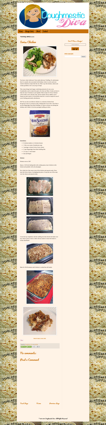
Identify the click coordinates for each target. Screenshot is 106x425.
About (38, 31)
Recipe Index (29, 31)
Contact (45, 31)
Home (21, 31)
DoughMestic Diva (29, 344)
